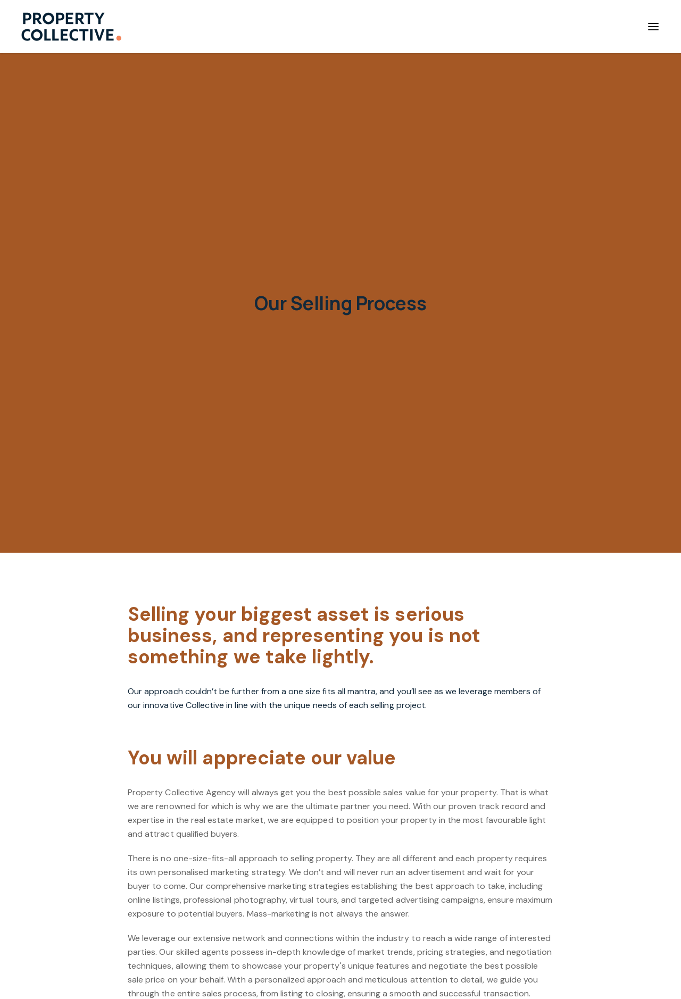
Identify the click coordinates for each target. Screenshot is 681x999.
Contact (589, 26)
